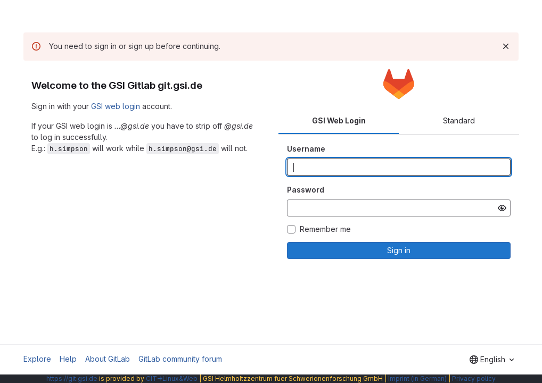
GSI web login (115, 106)
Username (306, 148)
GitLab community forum (180, 358)
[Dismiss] (505, 46)
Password (305, 189)
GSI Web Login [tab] (339, 120)
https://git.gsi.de (71, 378)
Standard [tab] (459, 120)
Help (68, 358)
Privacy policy (474, 378)
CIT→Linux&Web (172, 378)
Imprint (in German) (417, 378)
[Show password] (502, 208)
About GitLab (107, 358)
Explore (37, 358)
